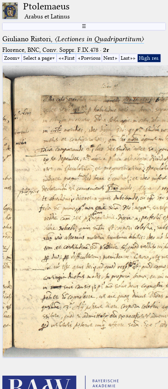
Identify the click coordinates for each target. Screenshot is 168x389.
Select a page (37, 58)
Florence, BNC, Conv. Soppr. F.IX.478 (50, 49)
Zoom (10, 58)
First (69, 58)
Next (108, 58)
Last (125, 58)
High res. (149, 58)
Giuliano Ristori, (73, 39)
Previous (90, 58)
